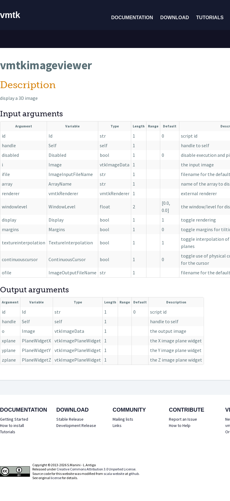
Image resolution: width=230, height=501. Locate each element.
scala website (114, 473)
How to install (12, 425)
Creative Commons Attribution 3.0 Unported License (96, 469)
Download (174, 17)
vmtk (10, 15)
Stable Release (70, 419)
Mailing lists (123, 419)
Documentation (132, 17)
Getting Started (14, 419)
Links (117, 425)
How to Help (179, 425)
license (56, 478)
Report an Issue (183, 419)
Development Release (76, 425)
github (134, 473)
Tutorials (209, 17)
